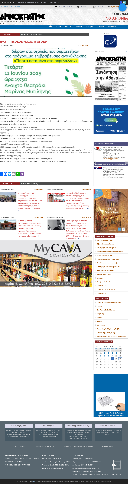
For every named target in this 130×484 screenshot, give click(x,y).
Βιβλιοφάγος (28, 31)
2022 (104, 349)
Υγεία (38, 31)
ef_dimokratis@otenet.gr (118, 7)
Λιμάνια (99, 317)
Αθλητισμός (100, 26)
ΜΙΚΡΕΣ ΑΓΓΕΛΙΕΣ (110, 412)
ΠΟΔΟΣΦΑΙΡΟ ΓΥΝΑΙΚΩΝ (106, 289)
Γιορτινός (100, 314)
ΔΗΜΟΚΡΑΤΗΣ (7, 2)
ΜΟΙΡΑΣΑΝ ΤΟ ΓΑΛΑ (104, 274)
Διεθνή (55, 31)
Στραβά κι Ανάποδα (104, 282)
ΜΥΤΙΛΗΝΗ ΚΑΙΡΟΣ (110, 383)
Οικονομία (78, 26)
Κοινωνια (39, 190)
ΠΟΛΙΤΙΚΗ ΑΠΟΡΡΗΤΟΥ (44, 446)
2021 (100, 349)
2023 (108, 349)
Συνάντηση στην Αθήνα (105, 240)
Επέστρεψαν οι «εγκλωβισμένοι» (108, 267)
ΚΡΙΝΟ (99, 306)
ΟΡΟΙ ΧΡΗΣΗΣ (19, 446)
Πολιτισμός (89, 26)
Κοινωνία (68, 26)
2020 (96, 349)
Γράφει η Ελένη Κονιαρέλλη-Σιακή (109, 302)
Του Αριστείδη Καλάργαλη (106, 310)
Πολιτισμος (84, 46)
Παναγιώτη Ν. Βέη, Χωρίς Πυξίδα (108, 329)
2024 (112, 349)
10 (112, 356)
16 (108, 359)
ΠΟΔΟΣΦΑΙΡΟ (102, 286)
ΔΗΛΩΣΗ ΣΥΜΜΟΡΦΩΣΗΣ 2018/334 (78, 446)
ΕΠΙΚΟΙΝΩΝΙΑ (107, 446)
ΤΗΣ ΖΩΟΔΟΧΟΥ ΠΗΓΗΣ (105, 270)
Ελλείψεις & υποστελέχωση (106, 248)
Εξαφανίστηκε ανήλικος (105, 244)
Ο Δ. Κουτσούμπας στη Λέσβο (107, 263)
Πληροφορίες (66, 31)
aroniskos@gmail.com (110, 159)
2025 (116, 349)
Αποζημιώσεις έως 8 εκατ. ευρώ (108, 259)
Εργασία (17, 31)
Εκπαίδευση (112, 26)
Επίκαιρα (100, 278)
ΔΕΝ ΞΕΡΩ (101, 325)
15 (104, 359)
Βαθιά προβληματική (104, 255)
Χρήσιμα (46, 31)
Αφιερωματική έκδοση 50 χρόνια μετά (110, 251)
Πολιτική (58, 26)
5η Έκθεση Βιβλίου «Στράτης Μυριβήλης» (111, 336)
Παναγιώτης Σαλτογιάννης (106, 333)
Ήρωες (99, 321)
